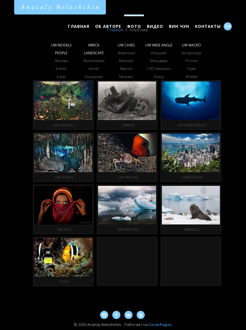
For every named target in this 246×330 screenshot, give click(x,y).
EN (228, 26)
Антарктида (191, 52)
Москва (61, 60)
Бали (61, 76)
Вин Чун (179, 26)
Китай (94, 68)
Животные (126, 52)
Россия (191, 60)
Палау (159, 76)
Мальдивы (159, 60)
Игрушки (159, 52)
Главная (78, 26)
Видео (155, 26)
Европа (126, 68)
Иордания (94, 76)
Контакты (208, 26)
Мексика (126, 60)
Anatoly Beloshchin (60, 7)
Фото (134, 26)
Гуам (191, 68)
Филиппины (93, 60)
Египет (61, 68)
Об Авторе (108, 26)
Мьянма (126, 76)
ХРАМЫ (191, 76)
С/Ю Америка (159, 68)
